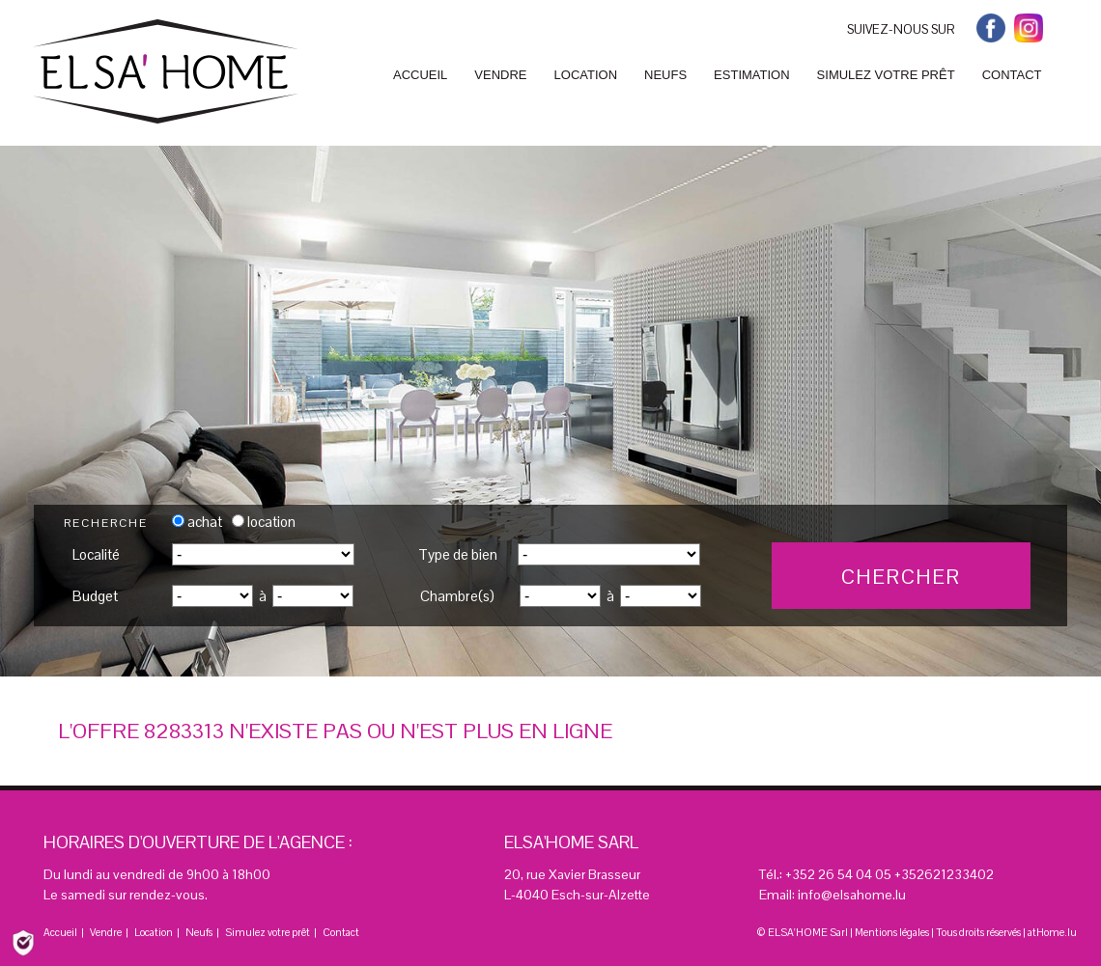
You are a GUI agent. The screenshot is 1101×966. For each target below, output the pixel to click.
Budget (95, 596)
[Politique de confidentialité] (23, 941)
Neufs (198, 932)
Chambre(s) (457, 596)
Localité (96, 554)
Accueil (60, 932)
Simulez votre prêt (267, 932)
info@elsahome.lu (852, 894)
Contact (341, 932)
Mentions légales (892, 932)
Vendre (106, 932)
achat (197, 521)
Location (153, 932)
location (264, 521)
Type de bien (457, 554)
